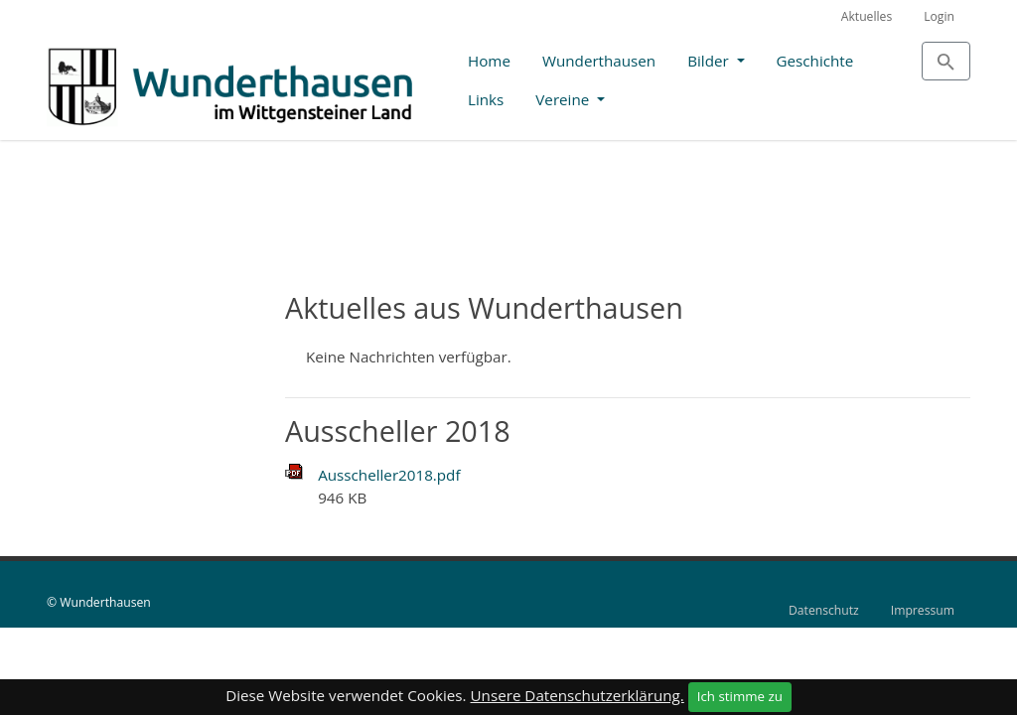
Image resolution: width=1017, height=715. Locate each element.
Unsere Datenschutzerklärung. (577, 695)
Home (489, 61)
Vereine (564, 99)
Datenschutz (824, 610)
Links (486, 99)
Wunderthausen (598, 61)
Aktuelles (866, 16)
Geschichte (815, 61)
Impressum (922, 610)
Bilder (709, 61)
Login (939, 16)
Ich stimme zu (740, 696)
